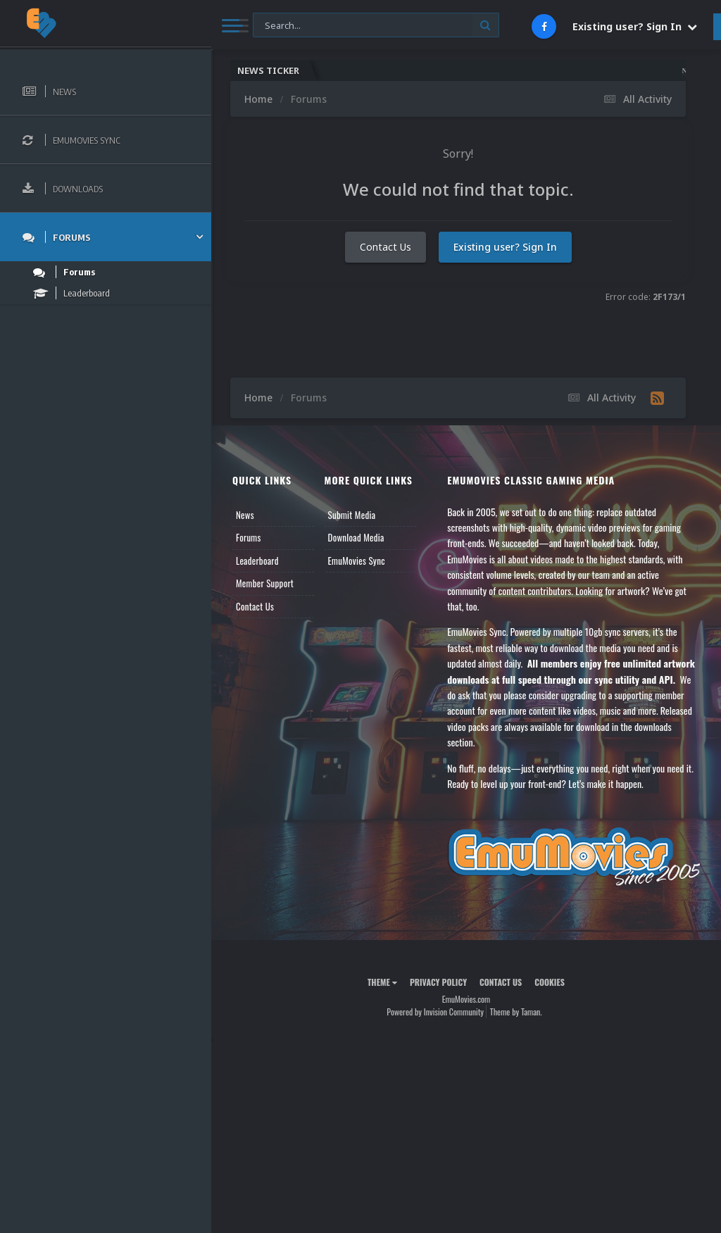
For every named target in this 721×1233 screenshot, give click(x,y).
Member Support (265, 583)
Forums (248, 537)
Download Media (356, 537)
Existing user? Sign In (634, 26)
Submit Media (352, 515)
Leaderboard (257, 560)
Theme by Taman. (516, 1012)
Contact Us (385, 247)
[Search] (376, 25)
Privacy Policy (438, 982)
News (245, 515)
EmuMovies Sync (356, 560)
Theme (382, 982)
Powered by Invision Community (435, 1012)
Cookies (549, 982)
